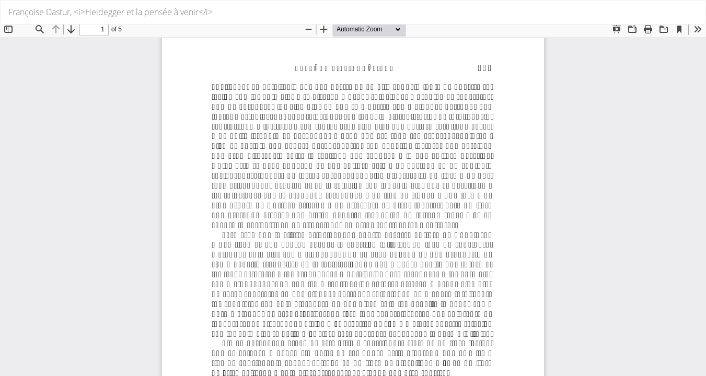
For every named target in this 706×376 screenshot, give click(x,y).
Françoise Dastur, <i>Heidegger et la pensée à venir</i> (110, 12)
